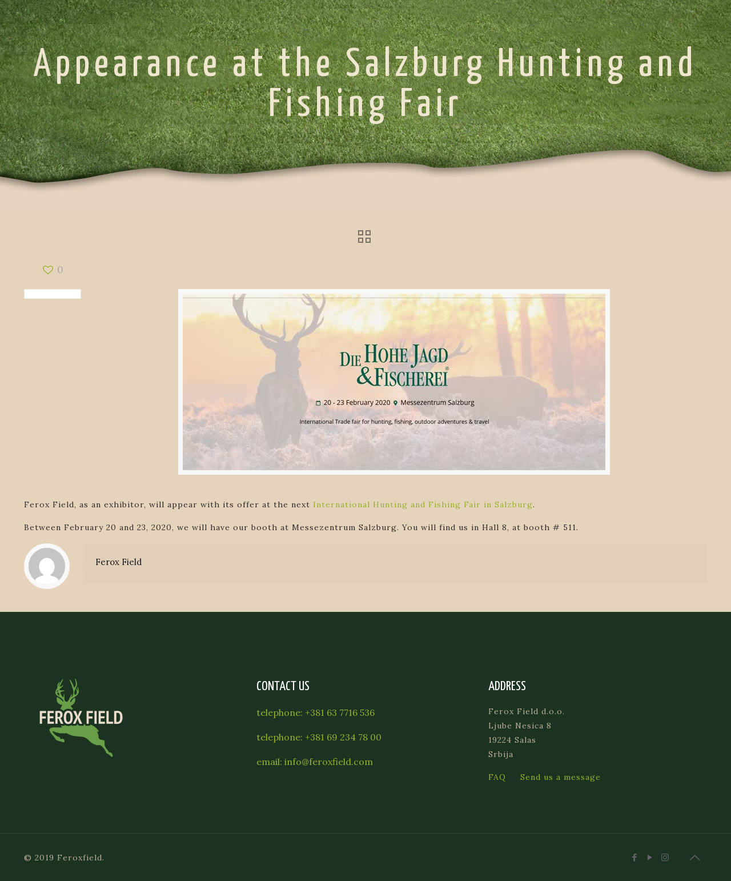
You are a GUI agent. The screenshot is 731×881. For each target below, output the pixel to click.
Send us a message (560, 777)
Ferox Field (118, 561)
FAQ (497, 777)
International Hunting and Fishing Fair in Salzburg (423, 504)
